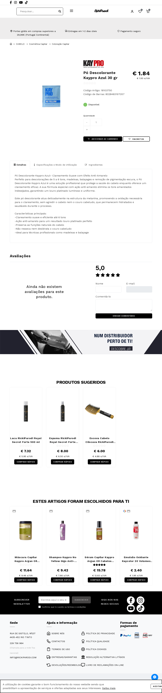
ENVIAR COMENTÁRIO (124, 316)
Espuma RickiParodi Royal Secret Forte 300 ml (62, 440)
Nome (99, 283)
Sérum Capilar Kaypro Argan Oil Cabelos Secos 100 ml (99, 559)
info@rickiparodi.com (23, 657)
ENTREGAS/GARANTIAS (62, 657)
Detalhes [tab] (20, 164)
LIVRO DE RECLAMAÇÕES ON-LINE (102, 665)
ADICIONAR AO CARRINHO (103, 139)
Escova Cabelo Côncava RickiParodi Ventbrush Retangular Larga (99, 440)
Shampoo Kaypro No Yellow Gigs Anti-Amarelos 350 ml (62, 559)
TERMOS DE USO (58, 649)
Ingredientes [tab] (94, 164)
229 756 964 (16, 643)
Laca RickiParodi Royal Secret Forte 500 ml (25, 440)
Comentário (103, 296)
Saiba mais (108, 688)
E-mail (130, 283)
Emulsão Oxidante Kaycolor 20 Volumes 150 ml (136, 559)
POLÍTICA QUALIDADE (95, 641)
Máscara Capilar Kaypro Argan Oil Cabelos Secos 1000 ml (26, 559)
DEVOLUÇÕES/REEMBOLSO (64, 665)
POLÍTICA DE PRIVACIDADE (98, 633)
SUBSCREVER (81, 600)
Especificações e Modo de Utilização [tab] (55, 164)
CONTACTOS (56, 641)
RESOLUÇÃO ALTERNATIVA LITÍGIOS (103, 657)
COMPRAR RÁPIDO (26, 462)
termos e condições (76, 607)
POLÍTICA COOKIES (93, 649)
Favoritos (136, 139)
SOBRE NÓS (55, 633)
